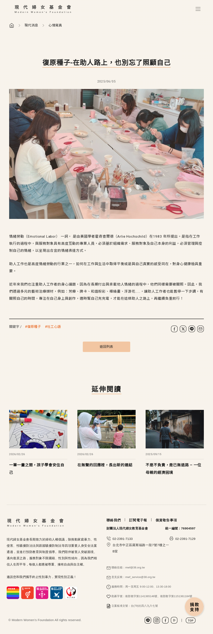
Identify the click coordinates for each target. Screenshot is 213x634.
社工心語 (54, 327)
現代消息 (31, 25)
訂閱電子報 (138, 520)
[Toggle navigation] (198, 9)
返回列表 (106, 347)
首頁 (11, 25)
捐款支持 (194, 607)
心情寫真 (55, 25)
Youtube (174, 620)
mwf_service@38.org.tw (140, 577)
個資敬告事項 (166, 520)
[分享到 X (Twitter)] (183, 329)
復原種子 (34, 327)
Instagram (156, 620)
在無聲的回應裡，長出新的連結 (105, 465)
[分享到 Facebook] (174, 329)
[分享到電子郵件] (200, 329)
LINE (148, 620)
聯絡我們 (113, 520)
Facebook (165, 620)
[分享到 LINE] (191, 329)
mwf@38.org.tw (135, 567)
